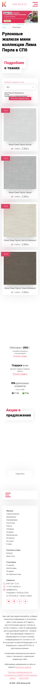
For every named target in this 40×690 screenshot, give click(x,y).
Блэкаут (9, 553)
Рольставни (11, 562)
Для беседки (11, 568)
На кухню (10, 541)
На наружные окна (13, 574)
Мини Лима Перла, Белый (20, 144)
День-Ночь (10, 556)
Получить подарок (20, 374)
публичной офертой (23, 667)
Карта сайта (24, 678)
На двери (10, 571)
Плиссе (9, 526)
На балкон (10, 538)
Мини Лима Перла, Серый (20, 192)
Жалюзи (9, 511)
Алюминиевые (11, 520)
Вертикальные (11, 535)
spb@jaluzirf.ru (11, 590)
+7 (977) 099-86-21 (13, 587)
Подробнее (20, 474)
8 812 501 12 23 (19, 4)
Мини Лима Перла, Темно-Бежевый (20, 288)
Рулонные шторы (13, 550)
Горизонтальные (12, 514)
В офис (9, 544)
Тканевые (10, 529)
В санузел (10, 565)
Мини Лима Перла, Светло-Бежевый (20, 240)
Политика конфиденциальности (20, 672)
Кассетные (10, 523)
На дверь (10, 532)
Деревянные (11, 517)
